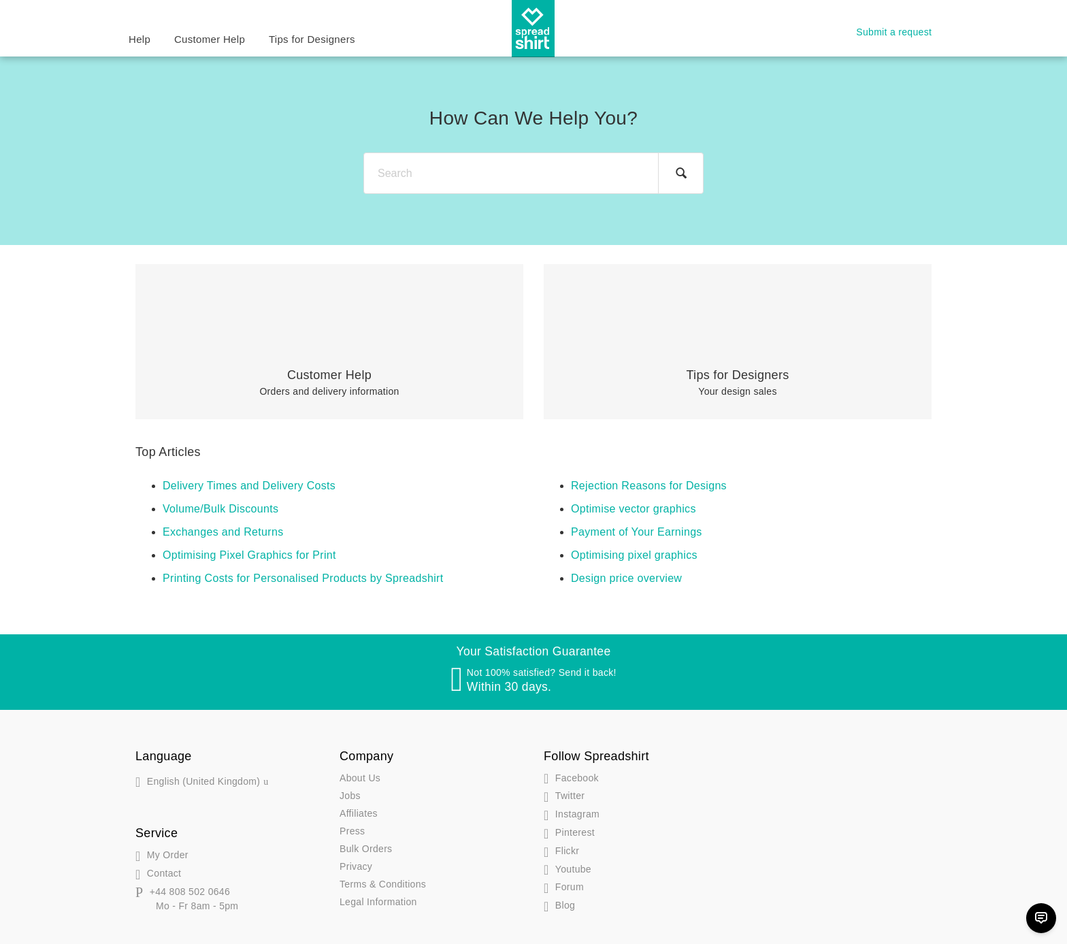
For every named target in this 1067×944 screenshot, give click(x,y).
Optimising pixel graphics (634, 555)
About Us (360, 777)
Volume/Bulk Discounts (220, 509)
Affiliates (359, 813)
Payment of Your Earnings (636, 532)
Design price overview (626, 578)
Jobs (350, 795)
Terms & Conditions (383, 884)
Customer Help (209, 39)
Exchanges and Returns (223, 532)
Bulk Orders (366, 848)
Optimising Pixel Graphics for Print (249, 555)
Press (352, 831)
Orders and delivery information (329, 382)
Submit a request (894, 32)
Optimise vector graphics (633, 509)
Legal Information (378, 901)
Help (139, 39)
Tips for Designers (312, 39)
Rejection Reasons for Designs (649, 485)
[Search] (533, 173)
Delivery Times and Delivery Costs (249, 485)
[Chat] (1041, 918)
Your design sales (737, 382)
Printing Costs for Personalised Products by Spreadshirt (303, 578)
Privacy (356, 866)
